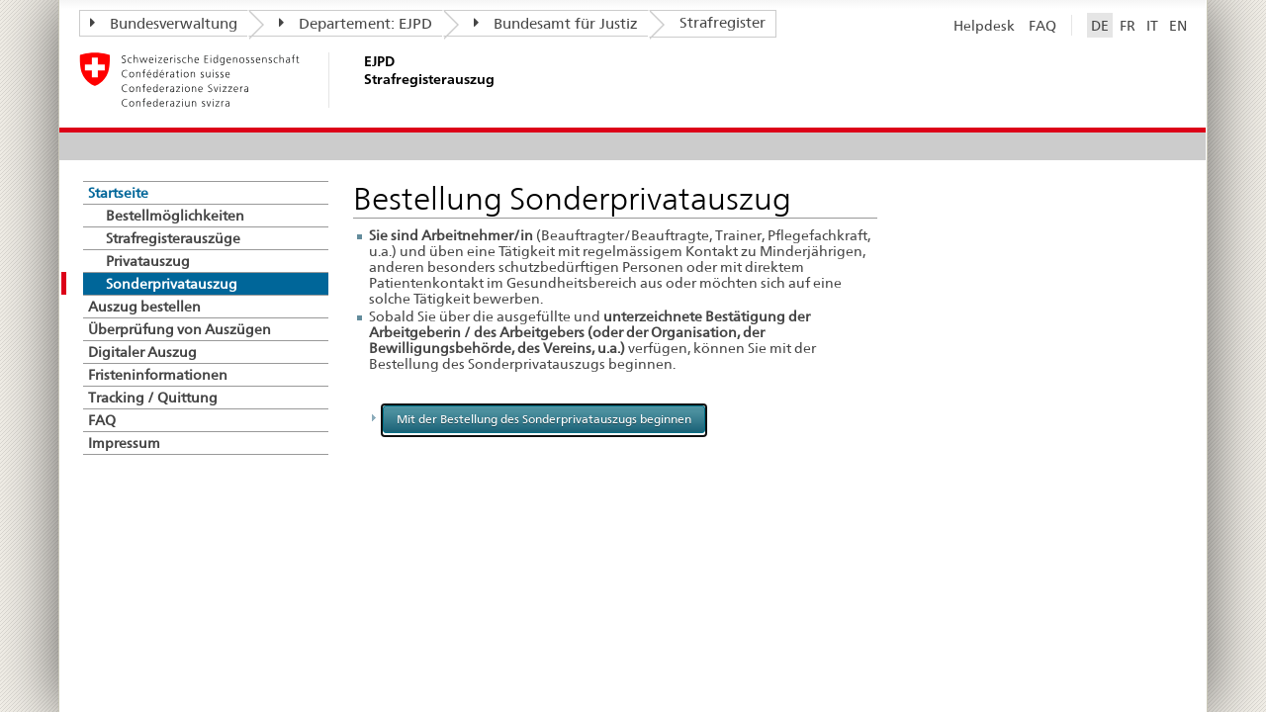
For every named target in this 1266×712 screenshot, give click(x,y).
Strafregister (722, 23)
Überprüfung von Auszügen (179, 329)
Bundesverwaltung (163, 24)
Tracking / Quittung (153, 397)
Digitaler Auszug (142, 352)
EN (1178, 25)
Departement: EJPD (355, 24)
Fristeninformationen (157, 375)
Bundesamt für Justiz (556, 24)
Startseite (118, 193)
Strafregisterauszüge (173, 238)
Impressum (124, 443)
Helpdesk (984, 25)
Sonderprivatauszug (171, 284)
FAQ (1042, 25)
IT (1152, 25)
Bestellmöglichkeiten (175, 215)
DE (1100, 25)
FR (1127, 25)
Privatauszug (148, 261)
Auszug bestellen (144, 306)
